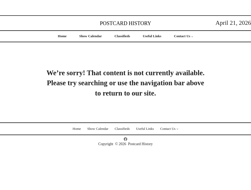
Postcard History (125, 23)
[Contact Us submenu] (192, 36)
